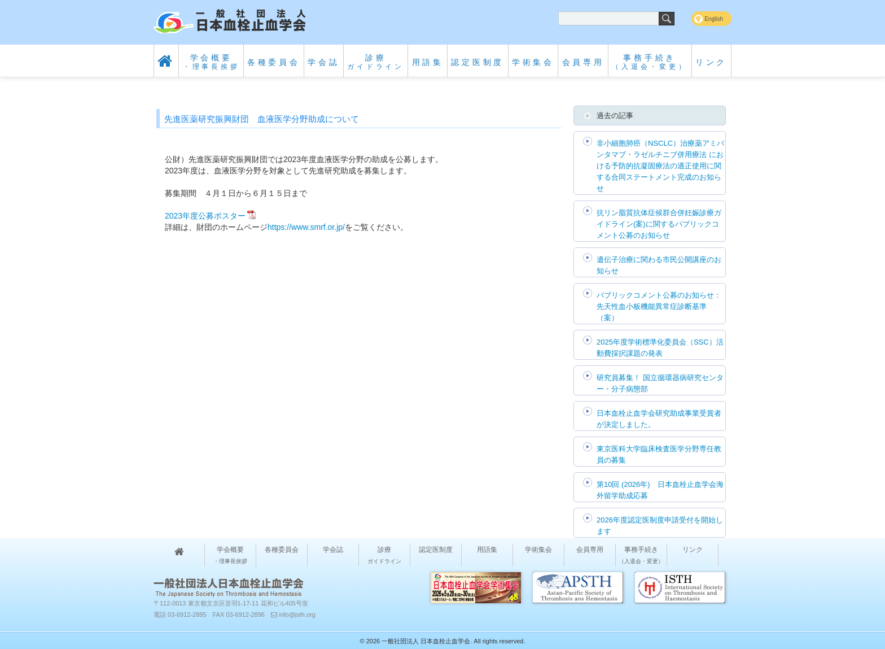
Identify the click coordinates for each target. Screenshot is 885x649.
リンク (711, 62)
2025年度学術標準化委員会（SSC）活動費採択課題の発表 (660, 348)
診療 (375, 62)
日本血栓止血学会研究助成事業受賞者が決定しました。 (659, 419)
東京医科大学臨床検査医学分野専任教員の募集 (659, 454)
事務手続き (649, 62)
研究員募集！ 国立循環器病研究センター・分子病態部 (660, 383)
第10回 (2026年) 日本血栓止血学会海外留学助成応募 (660, 490)
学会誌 (323, 62)
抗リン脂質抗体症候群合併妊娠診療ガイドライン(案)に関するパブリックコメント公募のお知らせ (659, 223)
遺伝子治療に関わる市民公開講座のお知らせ (659, 265)
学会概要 (211, 62)
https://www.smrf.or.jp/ (306, 227)
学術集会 (533, 62)
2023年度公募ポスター (205, 215)
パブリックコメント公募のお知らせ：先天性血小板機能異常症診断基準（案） (659, 306)
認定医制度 (477, 62)
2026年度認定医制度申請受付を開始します (660, 525)
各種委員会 (273, 62)
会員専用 (583, 62)
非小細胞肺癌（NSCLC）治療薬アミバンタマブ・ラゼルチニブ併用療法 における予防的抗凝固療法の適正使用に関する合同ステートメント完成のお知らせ (660, 166)
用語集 (428, 62)
